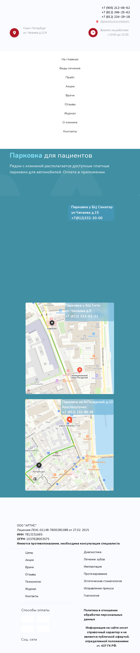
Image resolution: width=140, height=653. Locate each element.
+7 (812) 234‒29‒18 (116, 17)
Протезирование (95, 574)
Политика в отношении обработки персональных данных (103, 614)
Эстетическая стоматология (103, 581)
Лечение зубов (94, 559)
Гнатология (91, 596)
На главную (70, 59)
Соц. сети (29, 639)
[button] (114, 21)
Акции (70, 86)
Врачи (70, 95)
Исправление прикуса (99, 588)
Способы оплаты (35, 610)
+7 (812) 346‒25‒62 (116, 12)
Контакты (70, 131)
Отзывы (70, 104)
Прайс (70, 77)
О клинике (70, 122)
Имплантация (93, 567)
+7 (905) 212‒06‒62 (116, 8)
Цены (29, 553)
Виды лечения (70, 68)
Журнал (70, 113)
